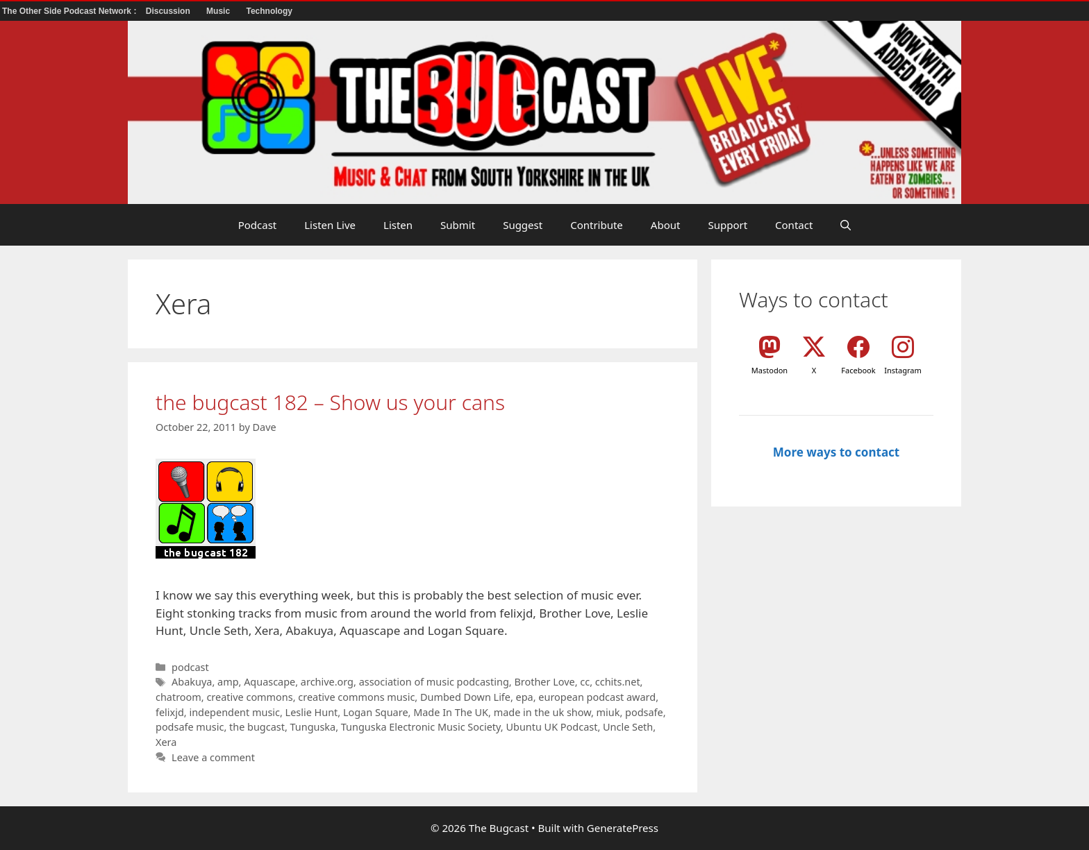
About (666, 225)
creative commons (249, 697)
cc (585, 681)
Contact (794, 225)
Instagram (902, 370)
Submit (457, 225)
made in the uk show (542, 712)
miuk (608, 712)
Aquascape (269, 681)
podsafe (644, 712)
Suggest (522, 225)
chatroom (178, 697)
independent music (234, 712)
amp (227, 681)
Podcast (257, 225)
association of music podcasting (434, 681)
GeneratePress (622, 828)
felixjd (170, 712)
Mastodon (769, 370)
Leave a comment (213, 757)
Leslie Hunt (311, 712)
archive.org (327, 681)
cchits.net (617, 681)
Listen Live (330, 225)
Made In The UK (450, 712)
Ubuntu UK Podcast (551, 726)
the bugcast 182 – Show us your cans (330, 402)
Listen (398, 225)
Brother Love (544, 681)
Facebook (858, 370)
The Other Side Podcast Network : (70, 11)
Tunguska (313, 726)
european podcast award (597, 697)
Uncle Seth (628, 726)
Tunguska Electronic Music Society (421, 726)
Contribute (596, 225)
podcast (190, 667)
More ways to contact (836, 452)
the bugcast (257, 726)
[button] (845, 225)
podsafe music (190, 726)
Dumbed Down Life (465, 697)
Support (727, 225)
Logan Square (375, 712)
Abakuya (192, 681)
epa (524, 697)
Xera (166, 742)
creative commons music (356, 697)
